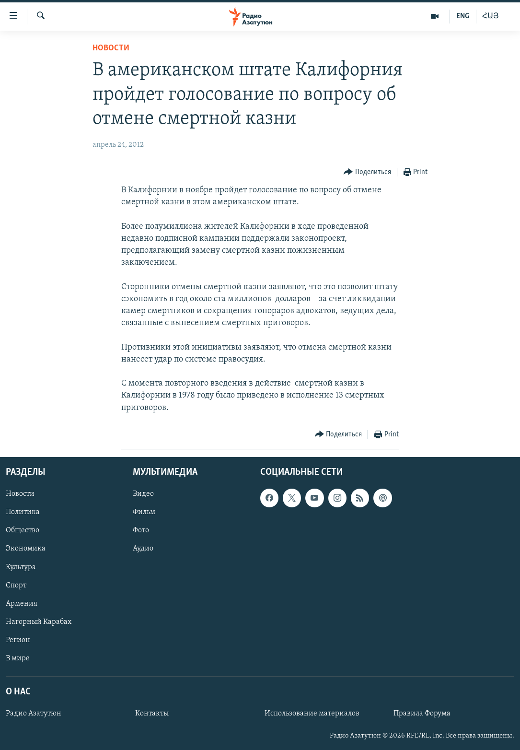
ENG (462, 16)
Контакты (152, 713)
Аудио (143, 548)
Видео (143, 494)
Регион (18, 640)
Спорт (16, 585)
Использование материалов (312, 713)
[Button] (367, 172)
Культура (21, 567)
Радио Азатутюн (33, 713)
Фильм (144, 512)
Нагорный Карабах (38, 622)
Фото (141, 530)
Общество (22, 530)
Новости (110, 48)
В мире (18, 658)
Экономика (26, 548)
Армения (21, 604)
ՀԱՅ (490, 16)
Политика (23, 512)
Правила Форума (422, 713)
